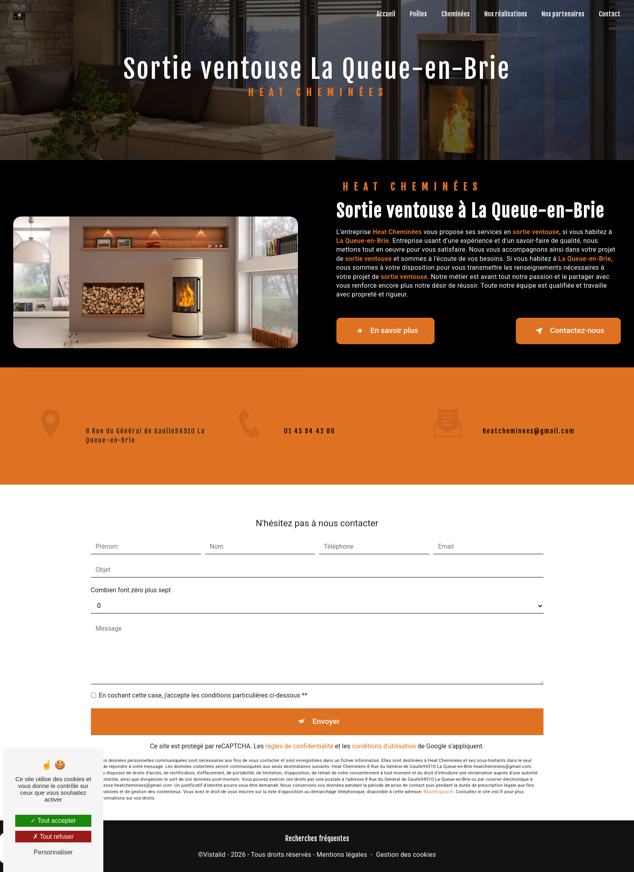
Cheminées (455, 14)
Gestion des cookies (406, 854)
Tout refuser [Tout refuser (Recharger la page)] (53, 836)
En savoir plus (385, 331)
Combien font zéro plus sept (131, 581)
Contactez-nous (568, 331)
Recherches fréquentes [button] (317, 838)
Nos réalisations (505, 14)
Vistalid (214, 854)
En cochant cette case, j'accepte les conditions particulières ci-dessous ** (203, 686)
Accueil (385, 14)
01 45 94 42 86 (309, 440)
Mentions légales (341, 854)
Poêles (418, 14)
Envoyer (326, 712)
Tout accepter (53, 820)
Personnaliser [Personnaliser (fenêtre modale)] (53, 852)
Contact (609, 14)
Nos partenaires (562, 14)
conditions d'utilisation (384, 736)
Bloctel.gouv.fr (438, 782)
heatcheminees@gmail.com (529, 422)
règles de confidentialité (300, 736)
